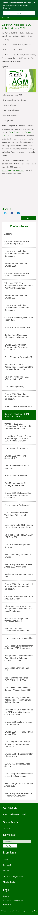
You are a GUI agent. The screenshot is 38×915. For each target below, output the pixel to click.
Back (29, 218)
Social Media (10, 822)
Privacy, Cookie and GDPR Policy (13, 900)
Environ (6, 870)
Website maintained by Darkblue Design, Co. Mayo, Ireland (19, 911)
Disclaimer (6, 896)
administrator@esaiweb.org (13, 170)
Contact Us (10, 807)
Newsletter (9, 835)
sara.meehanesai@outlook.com (18, 814)
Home (5, 859)
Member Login (9, 882)
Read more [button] (7, 8)
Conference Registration (13, 876)
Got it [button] (19, 13)
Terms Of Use (7, 905)
